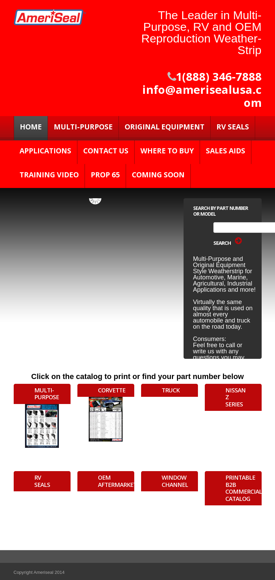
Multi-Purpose (83, 126)
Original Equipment (164, 126)
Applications (45, 150)
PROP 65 (105, 174)
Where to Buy (167, 150)
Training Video (49, 174)
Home (31, 126)
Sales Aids (225, 150)
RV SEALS (232, 126)
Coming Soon (158, 174)
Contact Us (105, 150)
